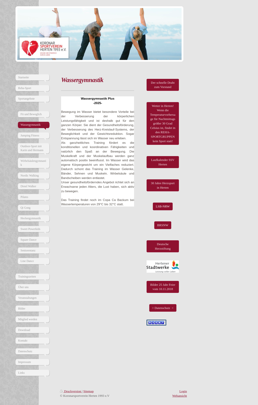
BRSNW (162, 225)
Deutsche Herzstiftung (163, 246)
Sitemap (88, 391)
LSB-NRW (163, 206)
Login (183, 391)
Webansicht (179, 395)
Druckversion (71, 391)
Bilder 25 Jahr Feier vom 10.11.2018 (162, 287)
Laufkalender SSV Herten (162, 162)
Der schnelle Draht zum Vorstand (163, 85)
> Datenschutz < (163, 308)
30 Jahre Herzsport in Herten (163, 185)
